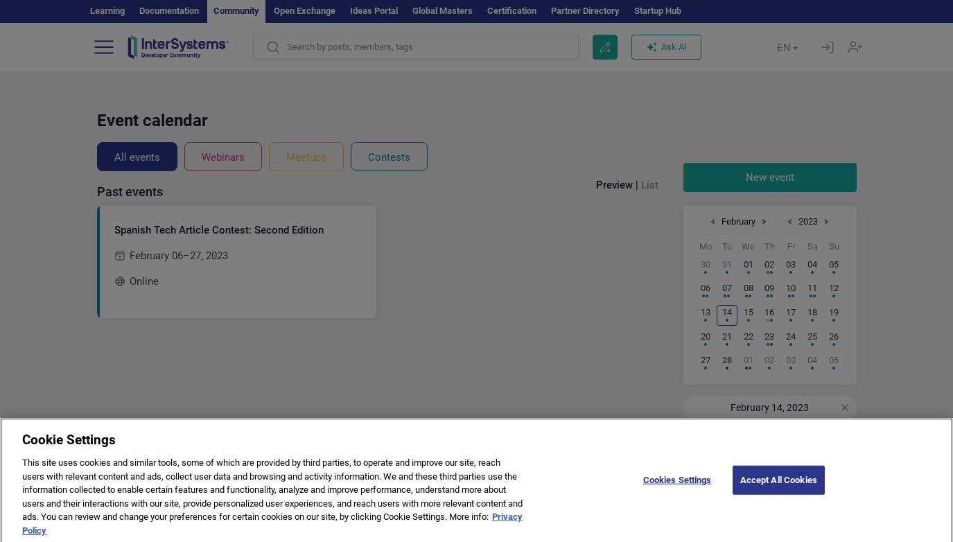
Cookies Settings (677, 487)
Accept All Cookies (778, 487)
